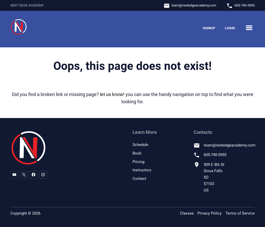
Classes (187, 213)
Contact (139, 178)
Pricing (138, 161)
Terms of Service (240, 213)
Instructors (141, 170)
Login (230, 28)
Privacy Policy (209, 213)
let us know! (112, 94)
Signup (209, 28)
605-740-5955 (244, 5)
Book (137, 153)
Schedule (140, 144)
